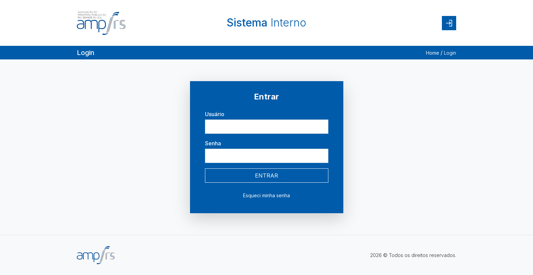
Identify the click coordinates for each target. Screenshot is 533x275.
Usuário (214, 114)
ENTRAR (266, 175)
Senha (213, 143)
